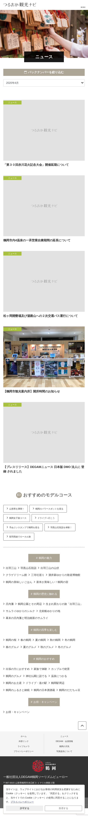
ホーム (24, 736)
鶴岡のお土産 (12, 682)
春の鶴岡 (24, 639)
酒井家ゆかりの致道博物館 (63, 574)
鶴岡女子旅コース (16, 517)
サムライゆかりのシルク (19, 610)
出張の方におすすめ (16, 668)
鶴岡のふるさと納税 (16, 689)
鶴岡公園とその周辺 (28, 603)
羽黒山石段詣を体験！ (60, 527)
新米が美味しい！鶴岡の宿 (51, 581)
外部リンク (24, 741)
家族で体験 (39, 668)
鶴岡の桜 (9, 639)
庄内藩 (8, 603)
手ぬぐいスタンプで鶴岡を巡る (23, 527)
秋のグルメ (46, 646)
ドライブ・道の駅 (35, 682)
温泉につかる (58, 675)
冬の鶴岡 (68, 639)
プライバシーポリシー (24, 751)
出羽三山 (9, 567)
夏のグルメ (28, 646)
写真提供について (64, 751)
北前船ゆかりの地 (48, 610)
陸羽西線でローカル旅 (19, 536)
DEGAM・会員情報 (64, 741)
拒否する (63, 808)
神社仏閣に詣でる (35, 675)
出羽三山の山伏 (48, 567)
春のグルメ (11, 646)
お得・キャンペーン (16, 711)
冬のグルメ (63, 646)
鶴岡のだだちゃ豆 (68, 689)
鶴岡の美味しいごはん (17, 581)
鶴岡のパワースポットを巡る (48, 508)
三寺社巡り (36, 574)
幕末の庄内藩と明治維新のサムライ (25, 617)
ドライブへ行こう (45, 517)
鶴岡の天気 (64, 746)
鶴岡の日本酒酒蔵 (43, 689)
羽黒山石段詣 (27, 567)
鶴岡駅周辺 (56, 682)
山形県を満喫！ (15, 508)
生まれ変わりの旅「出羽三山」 (63, 603)
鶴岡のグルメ (12, 675)
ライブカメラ (24, 746)
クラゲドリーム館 (15, 574)
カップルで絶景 (59, 668)
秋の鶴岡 (54, 639)
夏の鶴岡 (39, 639)
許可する (24, 808)
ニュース (64, 736)
